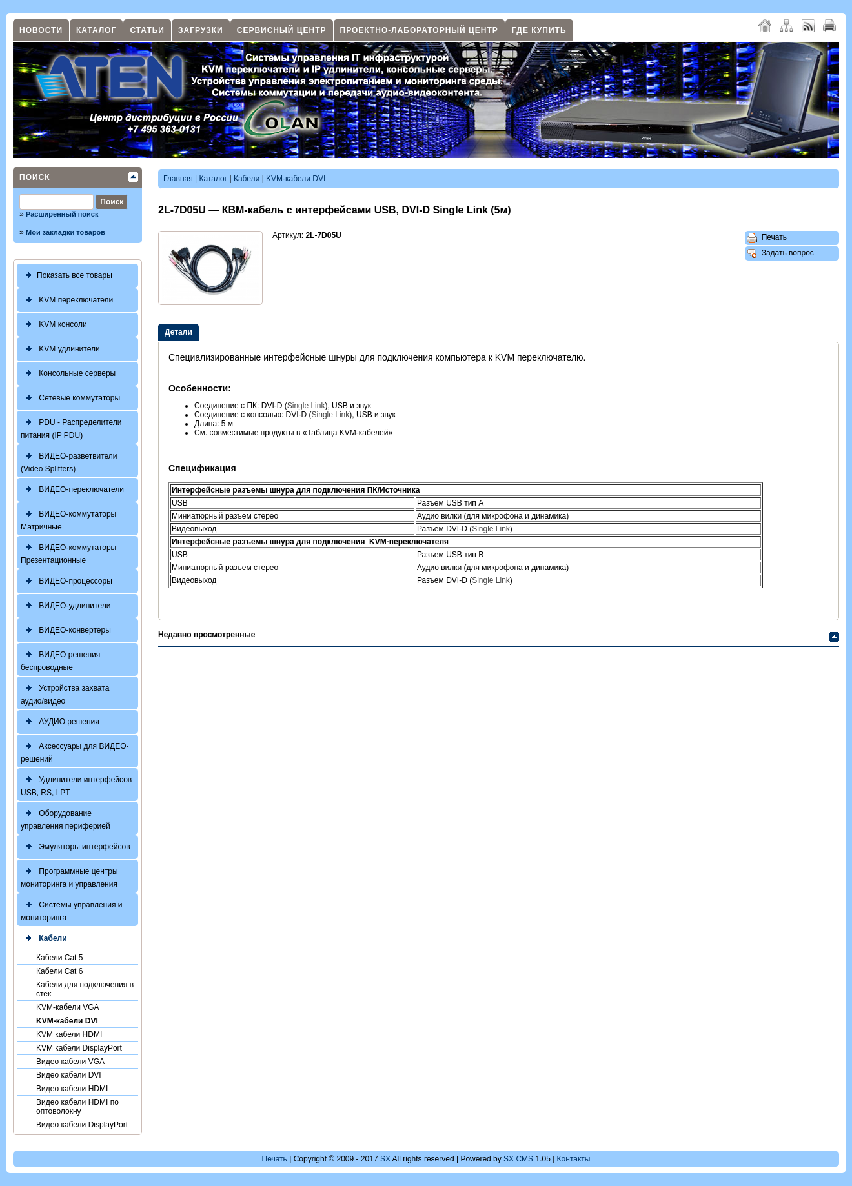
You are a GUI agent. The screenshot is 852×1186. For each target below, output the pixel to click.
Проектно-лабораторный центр (419, 30)
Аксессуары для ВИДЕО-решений (75, 751)
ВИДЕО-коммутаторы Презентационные (68, 552)
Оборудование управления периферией (65, 818)
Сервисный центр (282, 30)
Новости (41, 30)
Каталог (96, 30)
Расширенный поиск (62, 214)
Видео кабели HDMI (72, 1088)
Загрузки (200, 30)
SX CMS (518, 1158)
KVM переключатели (67, 300)
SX (385, 1158)
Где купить (539, 30)
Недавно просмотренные (206, 634)
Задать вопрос (780, 253)
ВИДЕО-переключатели (72, 490)
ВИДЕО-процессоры (66, 581)
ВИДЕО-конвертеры (66, 630)
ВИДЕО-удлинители (65, 606)
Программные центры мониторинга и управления (69, 876)
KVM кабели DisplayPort (79, 1048)
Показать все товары (66, 276)
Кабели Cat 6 (59, 971)
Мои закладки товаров (65, 232)
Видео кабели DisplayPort (82, 1124)
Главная (178, 178)
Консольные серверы (68, 374)
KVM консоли (54, 325)
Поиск (34, 177)
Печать (767, 238)
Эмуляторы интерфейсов (75, 847)
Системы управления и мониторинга (71, 909)
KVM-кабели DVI (67, 1020)
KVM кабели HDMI (69, 1034)
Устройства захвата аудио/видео (65, 693)
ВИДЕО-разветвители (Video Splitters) (69, 460)
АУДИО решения (60, 722)
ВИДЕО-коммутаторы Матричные (68, 518)
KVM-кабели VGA (67, 1007)
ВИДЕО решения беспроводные (60, 659)
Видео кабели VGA (70, 1061)
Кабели (44, 939)
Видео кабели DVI (68, 1075)
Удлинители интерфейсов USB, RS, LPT (76, 784)
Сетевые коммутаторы (70, 398)
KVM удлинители (60, 349)
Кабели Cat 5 (59, 957)
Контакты (574, 1158)
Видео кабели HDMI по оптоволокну (77, 1107)
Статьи (147, 30)
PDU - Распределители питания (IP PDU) (71, 427)
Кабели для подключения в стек (85, 989)
